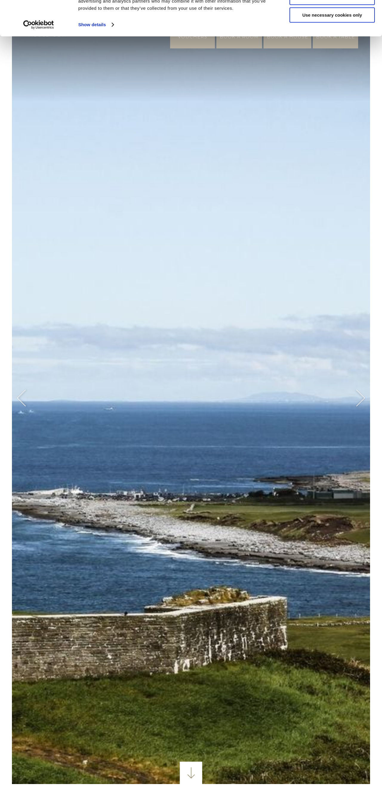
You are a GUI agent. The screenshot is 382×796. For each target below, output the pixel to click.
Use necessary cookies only (332, 50)
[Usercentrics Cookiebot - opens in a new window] (39, 59)
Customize (332, 32)
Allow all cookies (332, 14)
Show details (92, 59)
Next (356, 398)
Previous (25, 398)
